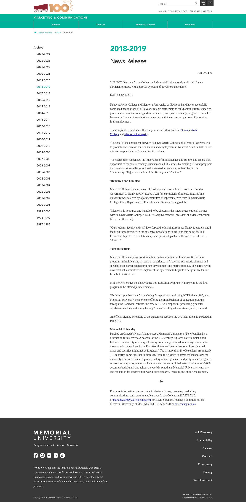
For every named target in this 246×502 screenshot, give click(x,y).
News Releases (45, 33)
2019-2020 (43, 80)
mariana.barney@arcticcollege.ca (132, 399)
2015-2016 (43, 106)
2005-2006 (43, 172)
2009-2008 (43, 152)
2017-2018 (43, 93)
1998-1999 (43, 218)
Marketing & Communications (61, 17)
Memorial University (136, 134)
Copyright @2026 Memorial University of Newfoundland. (56, 498)
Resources (190, 24)
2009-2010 (43, 146)
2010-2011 (43, 139)
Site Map (185, 494)
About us (100, 24)
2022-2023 (43, 61)
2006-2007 (43, 165)
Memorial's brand (145, 24)
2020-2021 (43, 74)
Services (56, 24)
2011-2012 (43, 132)
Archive (58, 33)
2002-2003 (43, 192)
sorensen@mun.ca (185, 404)
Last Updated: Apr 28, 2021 (201, 494)
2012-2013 (43, 126)
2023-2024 (43, 54)
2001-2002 (43, 198)
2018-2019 (43, 87)
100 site (61, 6)
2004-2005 (43, 178)
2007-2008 (43, 159)
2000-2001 (43, 205)
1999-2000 (43, 211)
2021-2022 (43, 67)
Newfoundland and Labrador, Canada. (197, 498)
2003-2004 (43, 185)
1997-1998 (43, 224)
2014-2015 (43, 113)
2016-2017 (43, 100)
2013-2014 (43, 119)
